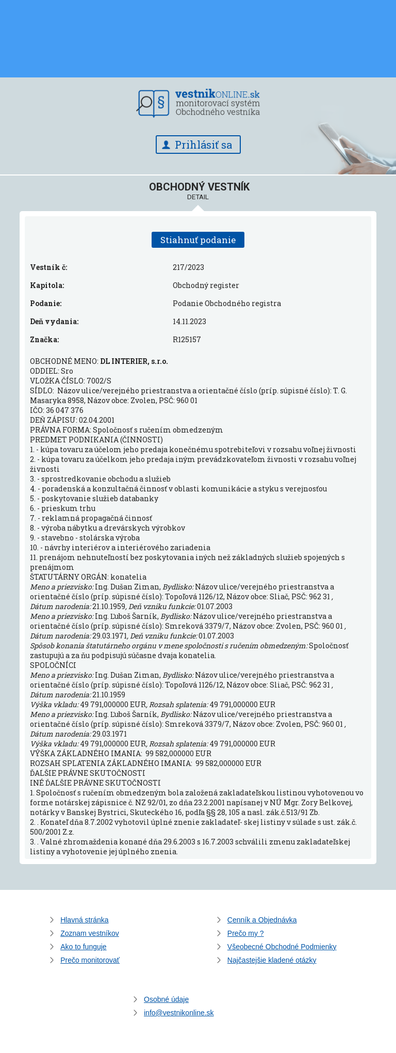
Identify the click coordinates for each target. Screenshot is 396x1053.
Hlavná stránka (84, 920)
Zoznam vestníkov (89, 933)
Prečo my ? (245, 933)
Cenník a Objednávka (262, 920)
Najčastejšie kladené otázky (272, 960)
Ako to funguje (83, 947)
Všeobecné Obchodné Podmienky (282, 947)
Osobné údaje (166, 999)
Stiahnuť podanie (198, 240)
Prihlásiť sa (203, 144)
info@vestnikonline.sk (179, 1013)
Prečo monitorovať (90, 960)
